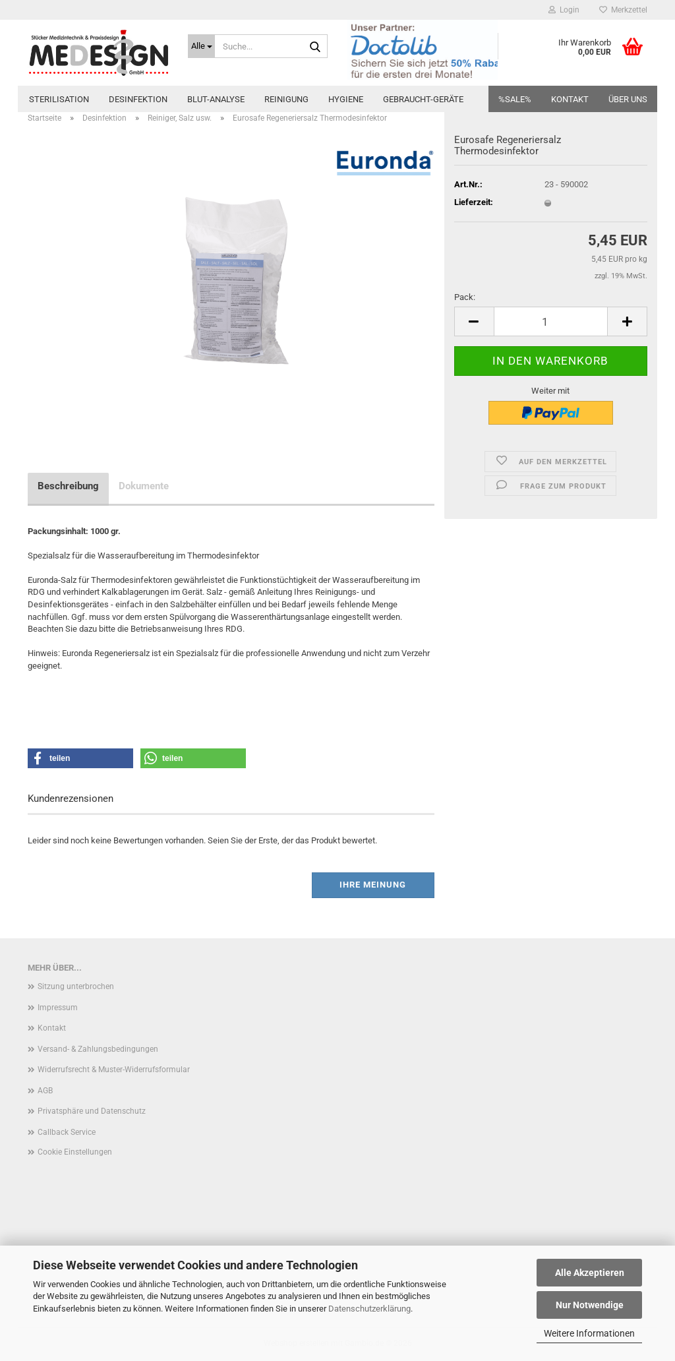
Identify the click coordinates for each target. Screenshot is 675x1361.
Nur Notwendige (590, 1305)
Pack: (464, 297)
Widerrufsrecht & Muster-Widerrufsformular (114, 1069)
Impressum (58, 1007)
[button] (474, 321)
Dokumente (144, 486)
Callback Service (67, 1132)
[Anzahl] (551, 321)
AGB (45, 1090)
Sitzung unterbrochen (76, 986)
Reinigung (286, 99)
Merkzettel (623, 10)
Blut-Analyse (216, 99)
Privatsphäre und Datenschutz (92, 1111)
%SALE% (514, 99)
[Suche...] (201, 46)
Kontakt (570, 99)
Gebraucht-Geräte (423, 99)
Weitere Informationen (589, 1333)
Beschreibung (68, 486)
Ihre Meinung (372, 885)
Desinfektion (138, 99)
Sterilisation (59, 99)
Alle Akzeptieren (589, 1272)
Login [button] (563, 10)
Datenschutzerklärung (369, 1309)
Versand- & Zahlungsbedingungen (98, 1049)
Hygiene (345, 99)
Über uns (627, 99)
